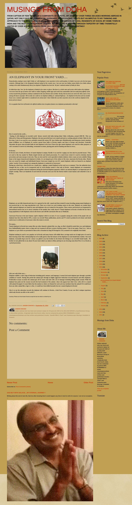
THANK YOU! (101, 166)
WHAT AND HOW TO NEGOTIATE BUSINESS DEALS (113, 99)
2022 (101, 244)
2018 (101, 255)
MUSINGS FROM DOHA (47, 9)
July (102, 288)
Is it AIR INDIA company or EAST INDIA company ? (114, 205)
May (102, 294)
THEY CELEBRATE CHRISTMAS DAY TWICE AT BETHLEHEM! (114, 178)
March (103, 300)
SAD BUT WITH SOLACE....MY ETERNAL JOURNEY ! (26, 393)
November (104, 272)
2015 (101, 264)
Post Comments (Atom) (23, 386)
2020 (101, 250)
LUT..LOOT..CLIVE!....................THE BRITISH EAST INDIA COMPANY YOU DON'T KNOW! (115, 193)
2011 (101, 315)
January (103, 305)
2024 (101, 238)
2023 (101, 241)
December (104, 269)
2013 (101, 309)
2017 (101, 258)
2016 (101, 261)
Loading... (100, 323)
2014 (101, 267)
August (103, 285)
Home (50, 383)
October (103, 275)
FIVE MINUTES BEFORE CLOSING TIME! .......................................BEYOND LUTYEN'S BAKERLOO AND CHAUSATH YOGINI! (115, 85)
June (102, 291)
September (104, 278)
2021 (101, 247)
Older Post (88, 383)
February (104, 302)
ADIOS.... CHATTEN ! (112, 140)
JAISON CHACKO (102, 340)
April (102, 297)
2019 (101, 253)
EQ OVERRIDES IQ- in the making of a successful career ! (115, 153)
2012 (101, 312)
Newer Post (12, 383)
